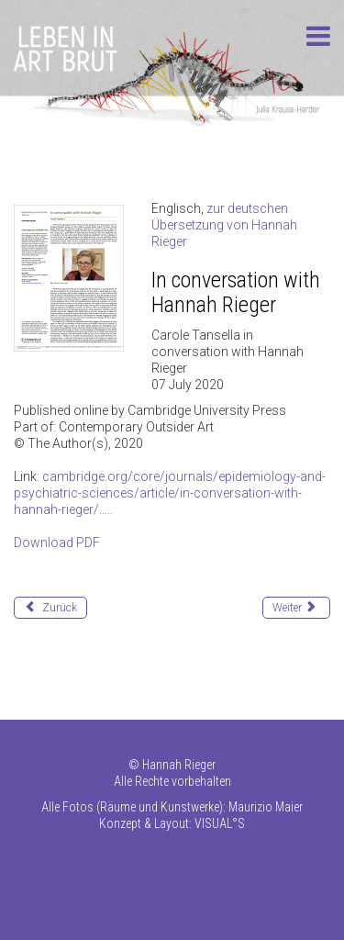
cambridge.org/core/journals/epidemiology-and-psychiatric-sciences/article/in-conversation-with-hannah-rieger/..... (170, 493)
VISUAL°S (219, 823)
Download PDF (57, 542)
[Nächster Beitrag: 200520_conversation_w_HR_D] (296, 608)
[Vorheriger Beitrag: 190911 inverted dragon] (50, 608)
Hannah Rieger (179, 764)
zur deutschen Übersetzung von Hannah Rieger (224, 225)
